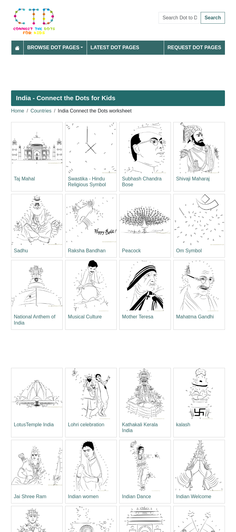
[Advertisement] (118, 72)
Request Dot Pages (194, 47)
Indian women (83, 496)
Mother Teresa (137, 316)
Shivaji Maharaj (193, 178)
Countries (40, 110)
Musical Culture (85, 316)
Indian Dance (136, 496)
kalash (183, 424)
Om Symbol (189, 250)
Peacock (131, 250)
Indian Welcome (193, 496)
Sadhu (21, 250)
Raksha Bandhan (87, 250)
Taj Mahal (24, 178)
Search (213, 17)
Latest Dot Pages (115, 47)
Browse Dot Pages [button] (53, 47)
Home (17, 110)
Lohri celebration (86, 424)
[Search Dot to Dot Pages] (180, 18)
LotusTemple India (34, 424)
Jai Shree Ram (30, 496)
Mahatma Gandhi (195, 316)
